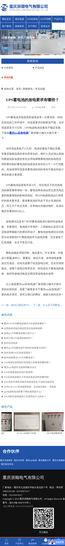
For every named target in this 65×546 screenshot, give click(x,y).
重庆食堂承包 (7, 464)
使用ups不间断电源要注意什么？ (20, 333)
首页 (18, 89)
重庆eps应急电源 (18, 133)
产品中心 (58, 19)
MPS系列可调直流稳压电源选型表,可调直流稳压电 (29, 382)
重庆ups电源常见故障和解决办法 (20, 367)
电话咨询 (32, 541)
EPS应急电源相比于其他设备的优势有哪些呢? (26, 377)
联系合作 (45, 26)
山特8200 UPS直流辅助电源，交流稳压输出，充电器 (30, 386)
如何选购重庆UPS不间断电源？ (19, 357)
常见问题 (8, 77)
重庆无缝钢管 (6, 460)
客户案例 (6, 26)
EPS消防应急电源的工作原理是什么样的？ (25, 396)
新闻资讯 (19, 26)
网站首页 (6, 19)
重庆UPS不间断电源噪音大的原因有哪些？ (25, 323)
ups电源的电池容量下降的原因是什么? (23, 391)
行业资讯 (8, 67)
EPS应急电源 (32, 20)
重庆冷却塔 (19, 460)
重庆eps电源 (31, 460)
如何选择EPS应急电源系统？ (18, 352)
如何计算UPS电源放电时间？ (18, 338)
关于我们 (32, 26)
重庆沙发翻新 (58, 460)
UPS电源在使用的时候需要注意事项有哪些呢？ (27, 362)
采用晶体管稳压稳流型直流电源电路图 (23, 328)
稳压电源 (19, 19)
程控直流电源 (11, 343)
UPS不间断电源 (45, 20)
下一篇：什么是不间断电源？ (49, 305)
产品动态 (39, 67)
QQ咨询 (45, 541)
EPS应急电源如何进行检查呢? (19, 372)
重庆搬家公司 (44, 460)
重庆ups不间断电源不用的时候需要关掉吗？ (26, 348)
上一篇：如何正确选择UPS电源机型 (20, 305)
